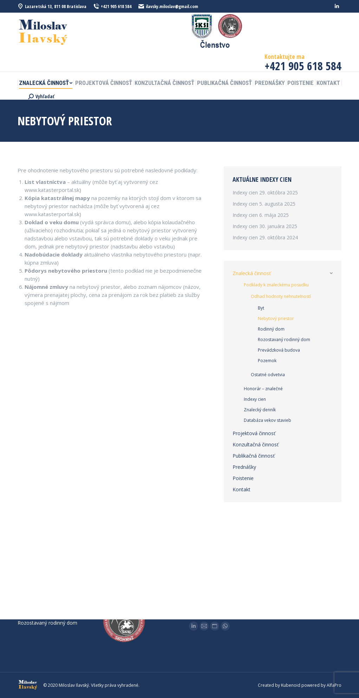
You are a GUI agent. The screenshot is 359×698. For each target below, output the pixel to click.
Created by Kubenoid (279, 685)
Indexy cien (245, 192)
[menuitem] (45, 83)
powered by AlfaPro (321, 685)
